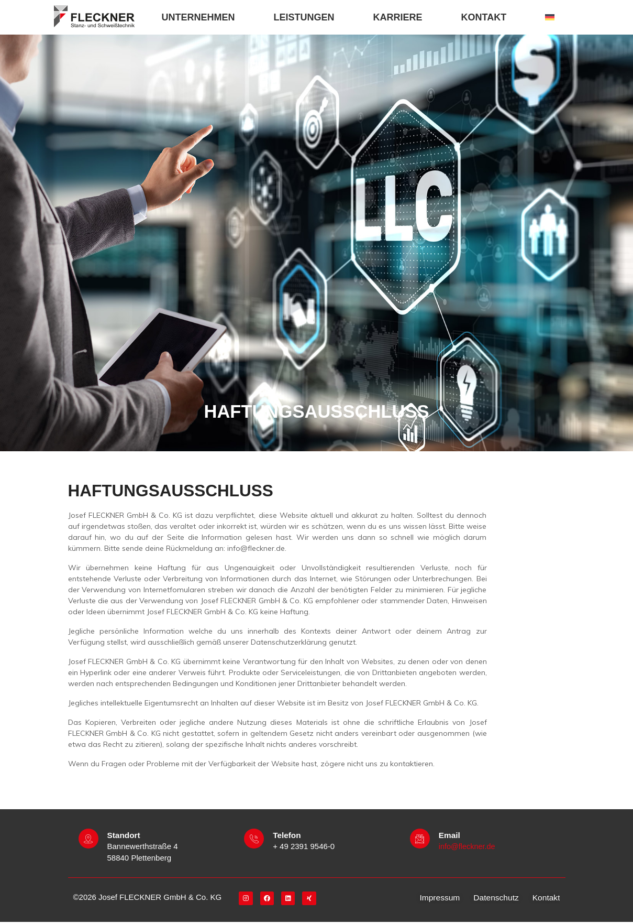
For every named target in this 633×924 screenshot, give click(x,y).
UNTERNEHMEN (201, 17)
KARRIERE (400, 17)
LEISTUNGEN (307, 17)
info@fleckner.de (468, 848)
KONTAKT (486, 17)
